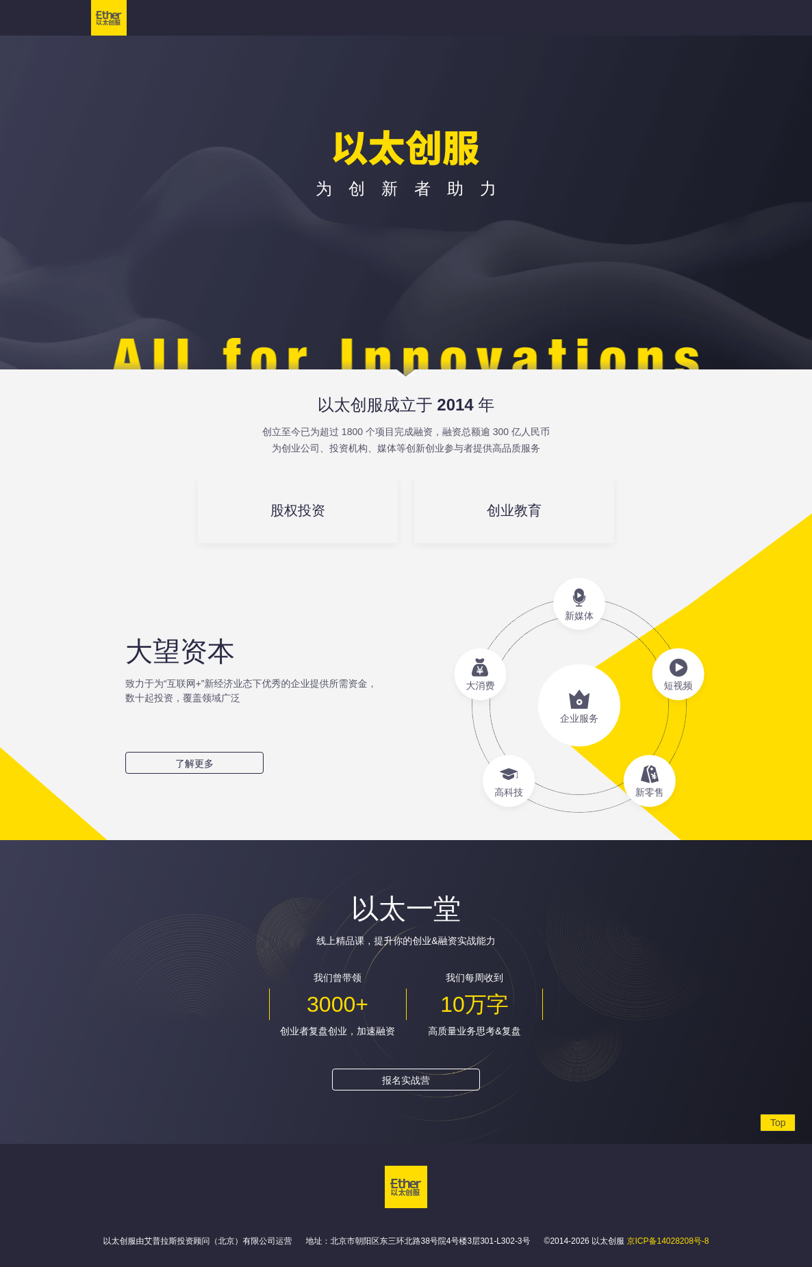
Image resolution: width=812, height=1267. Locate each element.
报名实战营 (406, 1080)
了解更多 (194, 763)
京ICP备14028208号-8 (667, 1241)
